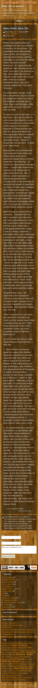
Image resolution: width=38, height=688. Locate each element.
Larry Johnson (16, 523)
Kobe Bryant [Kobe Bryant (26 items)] (18, 659)
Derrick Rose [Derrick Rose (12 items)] (16, 652)
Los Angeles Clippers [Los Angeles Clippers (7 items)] (25, 662)
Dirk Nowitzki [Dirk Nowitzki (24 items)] (28, 652)
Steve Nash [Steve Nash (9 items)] (27, 678)
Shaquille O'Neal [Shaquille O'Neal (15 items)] (9, 677)
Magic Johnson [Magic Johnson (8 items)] (23, 664)
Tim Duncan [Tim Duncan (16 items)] (21, 679)
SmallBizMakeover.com (32, 686)
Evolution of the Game (9, 589)
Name (3, 535)
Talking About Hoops (8, 598)
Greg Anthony (13, 521)
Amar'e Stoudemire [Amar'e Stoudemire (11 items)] (17, 643)
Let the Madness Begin (14, 508)
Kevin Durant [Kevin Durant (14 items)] (24, 656)
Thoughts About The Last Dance (12, 625)
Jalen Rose (22, 521)
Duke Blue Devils (24, 519)
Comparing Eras (9, 600)
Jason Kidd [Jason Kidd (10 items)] (5, 657)
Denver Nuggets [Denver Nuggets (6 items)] (30, 650)
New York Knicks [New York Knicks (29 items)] (23, 668)
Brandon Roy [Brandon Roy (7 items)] (5, 645)
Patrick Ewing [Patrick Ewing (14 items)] (25, 670)
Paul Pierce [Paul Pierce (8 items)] (5, 673)
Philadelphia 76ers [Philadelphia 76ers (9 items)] (15, 673)
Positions (7, 605)
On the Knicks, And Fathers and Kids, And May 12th (18, 630)
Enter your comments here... (19, 550)
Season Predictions (10, 580)
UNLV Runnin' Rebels (24, 528)
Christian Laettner (10, 519)
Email (2, 541)
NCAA (17, 32)
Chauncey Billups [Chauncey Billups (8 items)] (7, 648)
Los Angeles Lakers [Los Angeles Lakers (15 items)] (10, 664)
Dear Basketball (7, 628)
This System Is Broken (9, 623)
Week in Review (9, 582)
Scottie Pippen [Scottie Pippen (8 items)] (17, 675)
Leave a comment (11, 34)
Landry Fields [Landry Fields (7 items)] (28, 659)
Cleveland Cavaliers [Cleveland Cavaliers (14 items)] (9, 650)
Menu (19, 21)
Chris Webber (24, 517)
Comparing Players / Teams (12, 602)
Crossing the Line (25, 511)
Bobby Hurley (13, 517)
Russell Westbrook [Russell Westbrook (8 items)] (7, 675)
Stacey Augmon (9, 528)
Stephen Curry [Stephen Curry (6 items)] (20, 678)
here (30, 301)
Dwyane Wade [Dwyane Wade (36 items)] (24, 654)
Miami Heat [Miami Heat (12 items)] (6, 666)
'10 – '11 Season (7, 584)
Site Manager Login (23, 684)
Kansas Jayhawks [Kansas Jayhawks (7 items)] (14, 657)
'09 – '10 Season (7, 578)
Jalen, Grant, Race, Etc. (16, 28)
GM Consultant (6, 591)
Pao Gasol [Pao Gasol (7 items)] (17, 671)
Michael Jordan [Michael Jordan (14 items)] (17, 666)
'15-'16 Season (7, 587)
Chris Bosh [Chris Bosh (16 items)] (17, 647)
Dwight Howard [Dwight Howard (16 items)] (8, 654)
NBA (3, 593)
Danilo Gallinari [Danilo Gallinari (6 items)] (22, 650)
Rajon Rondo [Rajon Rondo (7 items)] (24, 673)
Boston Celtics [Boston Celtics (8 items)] (29, 643)
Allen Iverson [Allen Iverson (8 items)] (6, 643)
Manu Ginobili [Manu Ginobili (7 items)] (32, 664)
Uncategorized (6, 607)
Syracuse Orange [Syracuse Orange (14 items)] (8, 679)
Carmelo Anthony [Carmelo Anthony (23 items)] (18, 645)
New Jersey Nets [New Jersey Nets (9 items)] (28, 666)
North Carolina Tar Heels (22, 526)
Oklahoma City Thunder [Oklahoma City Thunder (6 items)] (8, 671)
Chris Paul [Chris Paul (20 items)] (27, 647)
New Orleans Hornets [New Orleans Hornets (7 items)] (7, 669)
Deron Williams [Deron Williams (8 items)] (6, 652)
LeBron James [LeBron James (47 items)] (11, 661)
